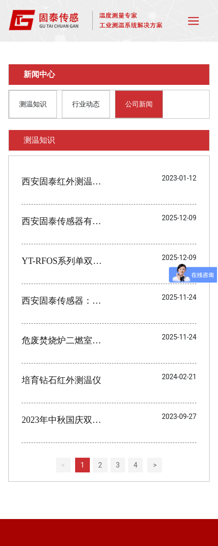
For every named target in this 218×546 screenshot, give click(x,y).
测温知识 (33, 104)
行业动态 (86, 104)
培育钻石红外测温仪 (61, 380)
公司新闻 (139, 104)
